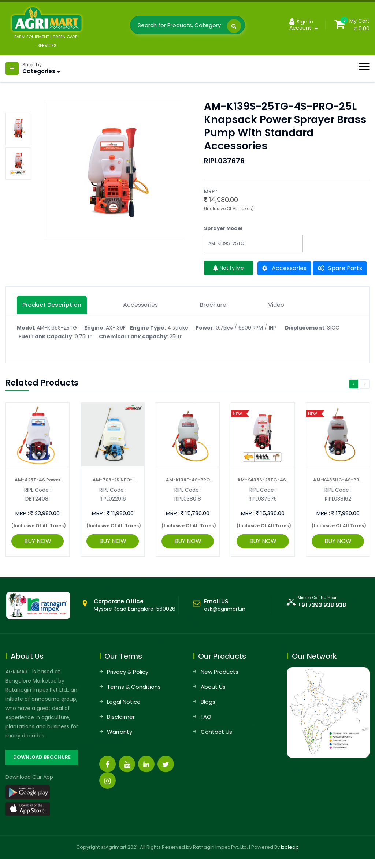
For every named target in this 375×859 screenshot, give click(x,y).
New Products (219, 672)
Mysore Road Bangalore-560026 (134, 605)
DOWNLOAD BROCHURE (42, 757)
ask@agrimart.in (224, 609)
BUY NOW (37, 541)
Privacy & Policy (127, 672)
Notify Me (228, 268)
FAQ (206, 717)
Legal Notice (124, 702)
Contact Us (216, 732)
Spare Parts (340, 268)
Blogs (208, 702)
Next (365, 384)
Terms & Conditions (134, 687)
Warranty (119, 732)
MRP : (22, 513)
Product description (51, 305)
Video (276, 305)
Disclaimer (121, 717)
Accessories (284, 268)
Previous (354, 384)
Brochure (213, 305)
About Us (213, 687)
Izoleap (290, 847)
